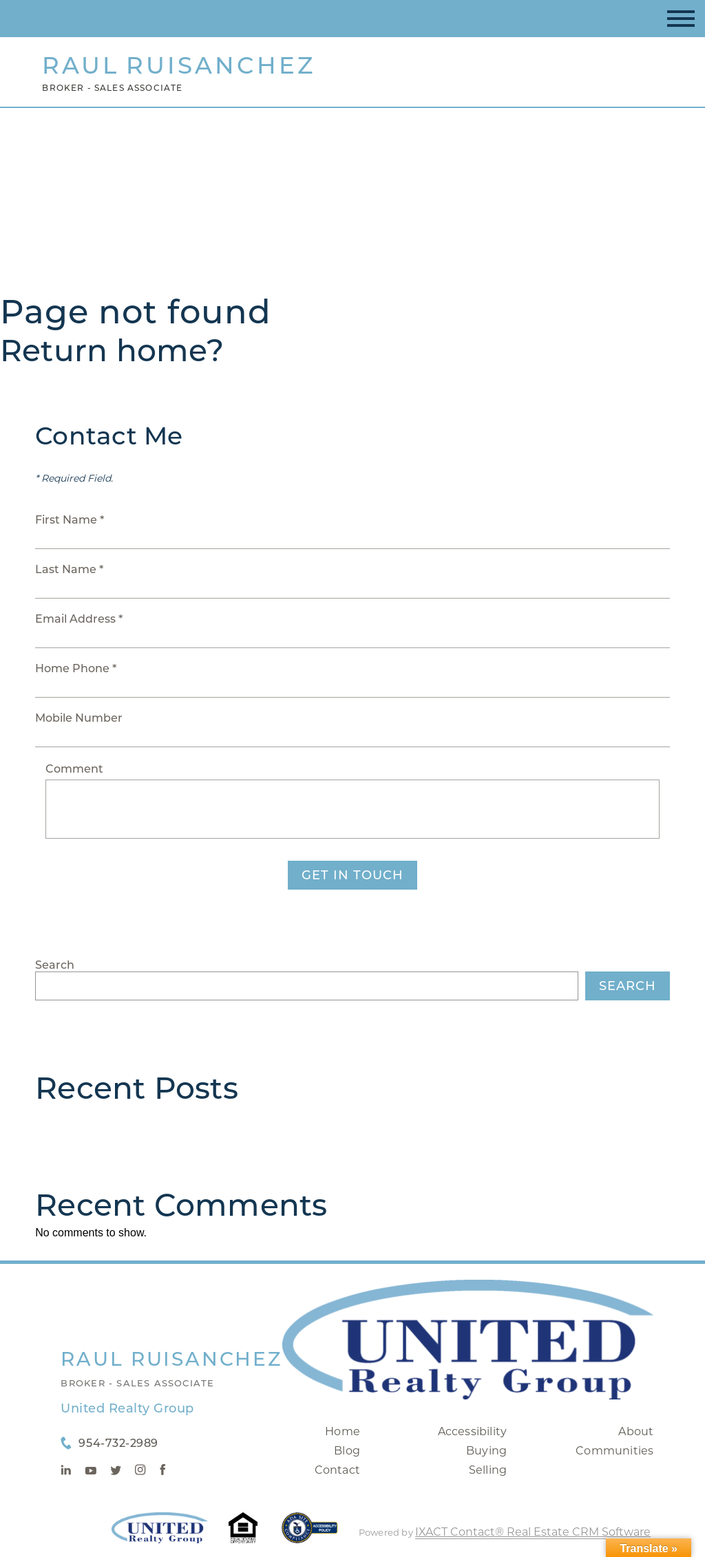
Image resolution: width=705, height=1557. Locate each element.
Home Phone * (75, 668)
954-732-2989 (118, 1443)
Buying (486, 1450)
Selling (488, 1470)
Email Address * (79, 618)
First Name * (69, 519)
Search (54, 964)
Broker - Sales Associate (137, 1382)
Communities (614, 1450)
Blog (347, 1450)
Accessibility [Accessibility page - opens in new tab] (472, 1431)
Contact (337, 1470)
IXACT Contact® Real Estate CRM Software (533, 1531)
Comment (74, 768)
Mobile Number (79, 717)
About (635, 1431)
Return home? (112, 350)
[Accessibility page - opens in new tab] (309, 1534)
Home (342, 1431)
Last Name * (69, 569)
